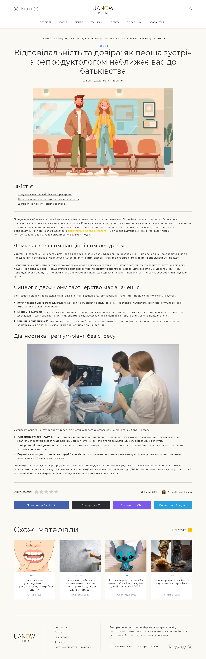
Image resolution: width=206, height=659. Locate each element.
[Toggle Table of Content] (32, 186)
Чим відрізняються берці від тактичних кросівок (171, 582)
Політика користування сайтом (72, 647)
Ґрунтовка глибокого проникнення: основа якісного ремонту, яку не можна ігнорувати (80, 585)
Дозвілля (46, 22)
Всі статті (182, 530)
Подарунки (134, 22)
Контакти (59, 642)
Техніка (97, 22)
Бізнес (79, 22)
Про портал (61, 627)
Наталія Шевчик (113, 80)
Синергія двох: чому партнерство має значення (48, 199)
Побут (63, 22)
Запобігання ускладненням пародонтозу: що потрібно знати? (34, 585)
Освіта (115, 22)
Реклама (59, 632)
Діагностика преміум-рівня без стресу (42, 203)
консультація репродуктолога (87, 230)
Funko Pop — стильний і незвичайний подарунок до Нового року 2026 (125, 583)
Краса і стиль (157, 22)
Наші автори (61, 637)
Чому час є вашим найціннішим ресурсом (45, 194)
